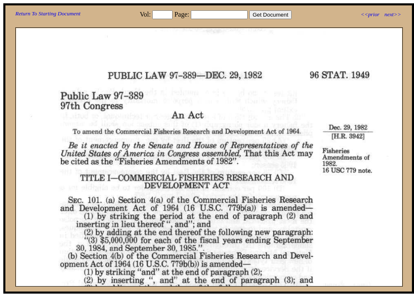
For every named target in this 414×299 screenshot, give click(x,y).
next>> (393, 14)
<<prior (369, 14)
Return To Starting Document (47, 13)
